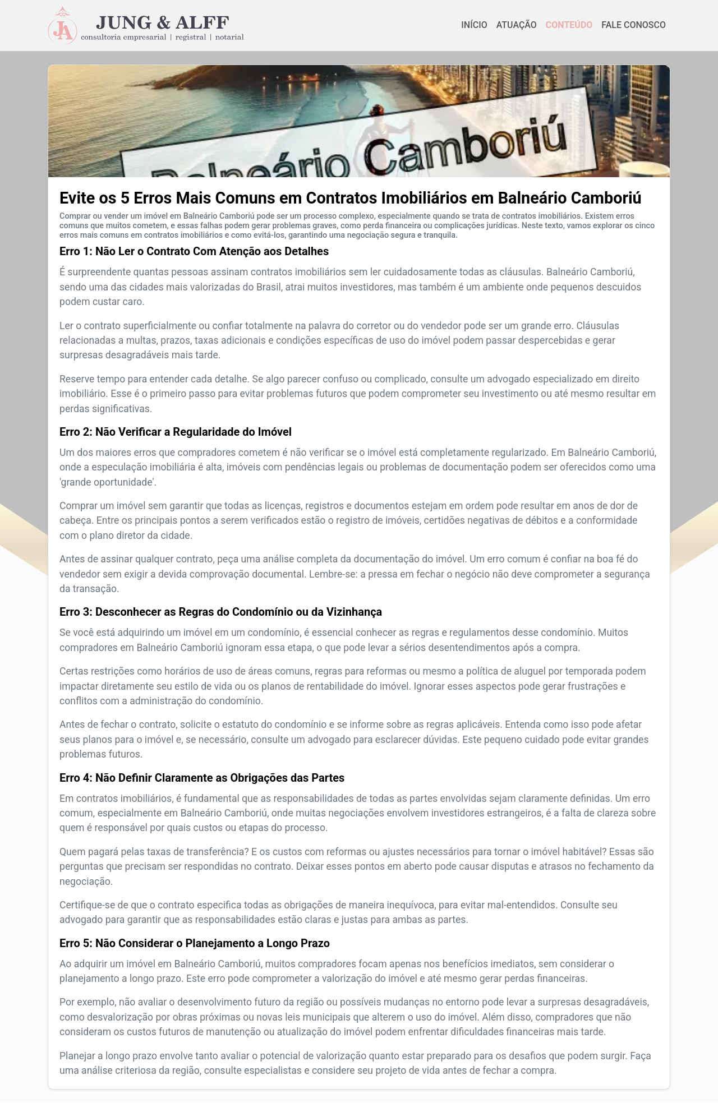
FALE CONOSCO (633, 25)
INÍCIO (474, 25)
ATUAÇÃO (516, 25)
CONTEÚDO (569, 25)
